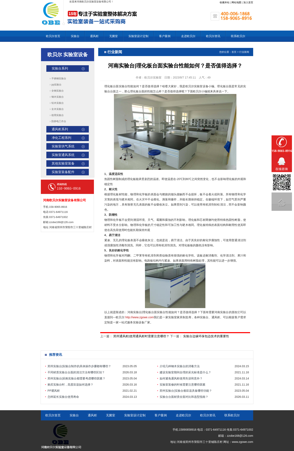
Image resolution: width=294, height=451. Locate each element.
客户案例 (164, 36)
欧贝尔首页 (53, 36)
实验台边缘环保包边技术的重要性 (206, 336)
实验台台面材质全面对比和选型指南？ (184, 396)
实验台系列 (60, 68)
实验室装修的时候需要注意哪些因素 (182, 384)
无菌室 (113, 36)
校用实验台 (57, 115)
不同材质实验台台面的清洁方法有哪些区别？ (76, 372)
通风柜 (94, 36)
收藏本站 (224, 2)
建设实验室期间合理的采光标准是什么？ (185, 372)
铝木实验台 (57, 103)
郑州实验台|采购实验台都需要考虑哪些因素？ (77, 378)
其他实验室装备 (63, 163)
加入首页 (248, 2)
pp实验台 (56, 84)
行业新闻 (244, 52)
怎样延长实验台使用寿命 (63, 396)
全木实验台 (57, 109)
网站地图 (236, 2)
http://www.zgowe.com (139, 317)
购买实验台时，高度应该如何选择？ (70, 384)
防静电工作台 (58, 121)
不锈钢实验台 (58, 78)
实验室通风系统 (63, 155)
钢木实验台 (57, 96)
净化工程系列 (61, 137)
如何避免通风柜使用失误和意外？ (181, 378)
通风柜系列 (60, 129)
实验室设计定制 (138, 36)
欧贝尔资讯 (213, 36)
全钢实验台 (57, 90)
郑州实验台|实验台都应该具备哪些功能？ (186, 390)
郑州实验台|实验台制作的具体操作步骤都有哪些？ (79, 366)
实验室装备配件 (63, 172)
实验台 (75, 36)
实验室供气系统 (63, 146)
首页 (234, 52)
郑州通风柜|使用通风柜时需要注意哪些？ (141, 336)
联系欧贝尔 (238, 36)
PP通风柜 (54, 390)
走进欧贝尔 (188, 36)
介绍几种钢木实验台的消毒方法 (180, 366)
